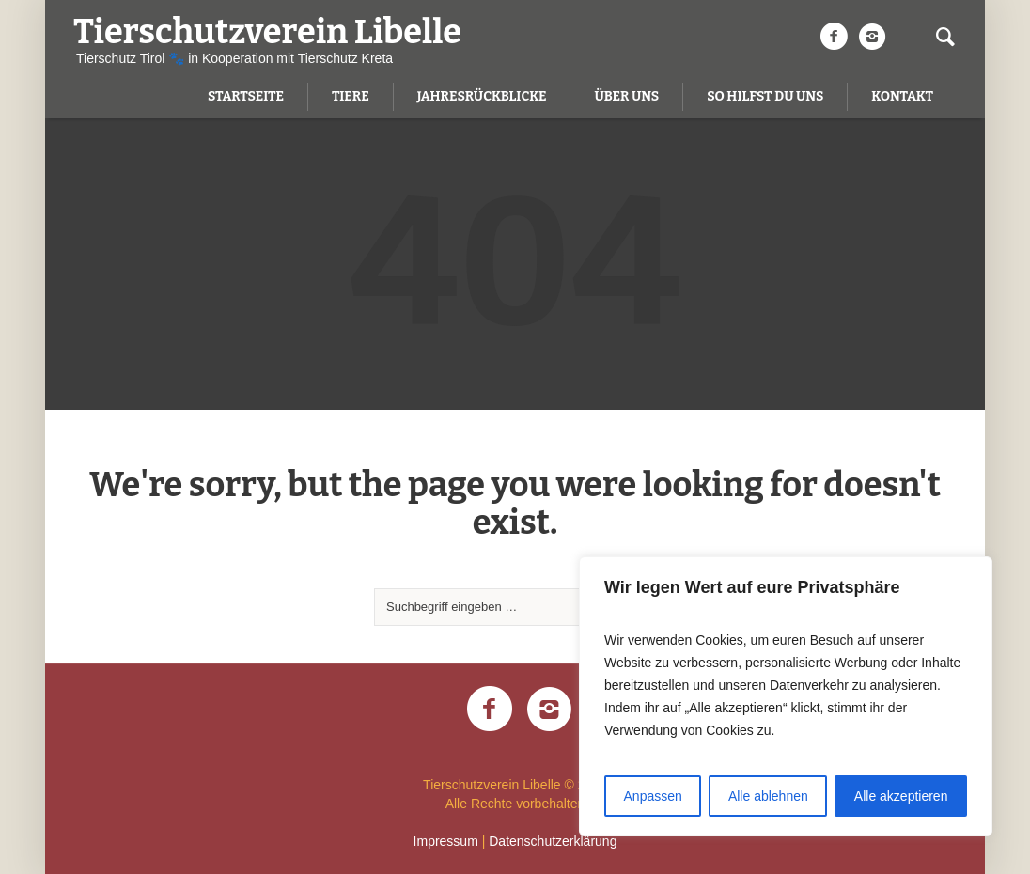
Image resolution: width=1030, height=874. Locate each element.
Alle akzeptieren (901, 796)
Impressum (446, 841)
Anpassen (653, 796)
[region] (785, 696)
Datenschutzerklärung (552, 841)
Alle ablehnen (768, 796)
